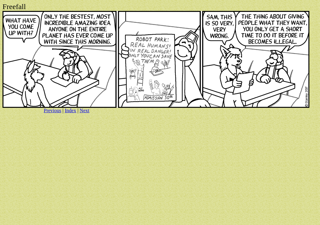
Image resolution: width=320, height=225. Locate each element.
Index (70, 110)
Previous (52, 110)
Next (84, 110)
